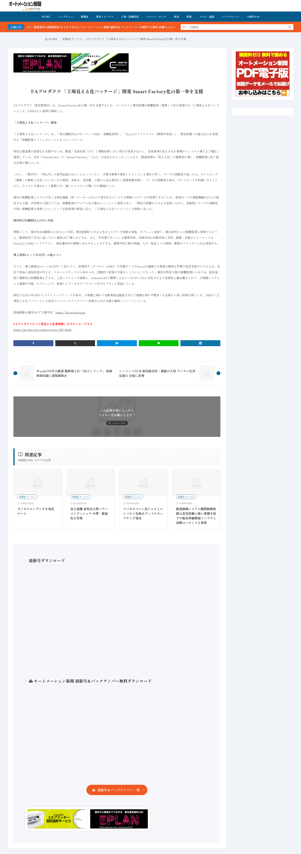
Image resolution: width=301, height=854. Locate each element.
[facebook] (33, 343)
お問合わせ (253, 16)
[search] (290, 27)
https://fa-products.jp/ (70, 312)
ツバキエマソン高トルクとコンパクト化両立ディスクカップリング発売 (143, 513)
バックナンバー (230, 16)
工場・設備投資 (130, 16)
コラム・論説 (206, 16)
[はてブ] (117, 343)
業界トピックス (104, 16)
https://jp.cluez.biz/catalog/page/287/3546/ (42, 330)
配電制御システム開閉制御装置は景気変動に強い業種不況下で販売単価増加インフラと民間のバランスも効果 (196, 515)
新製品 (84, 16)
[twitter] (75, 343)
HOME (46, 16)
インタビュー (65, 16)
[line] (159, 343)
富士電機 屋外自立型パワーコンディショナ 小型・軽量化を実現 (89, 513)
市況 (176, 16)
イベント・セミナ (156, 16)
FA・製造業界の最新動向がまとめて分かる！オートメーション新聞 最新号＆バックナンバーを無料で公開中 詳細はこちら (112, 27)
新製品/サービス (72, 39)
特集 (189, 16)
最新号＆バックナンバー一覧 (118, 789)
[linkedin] (200, 343)
